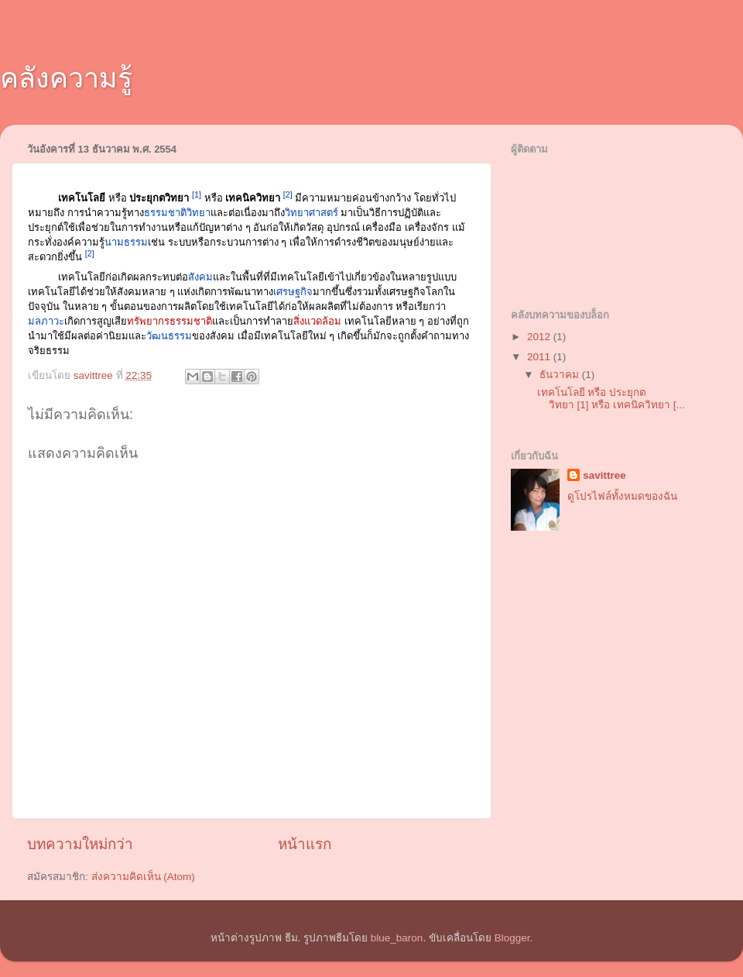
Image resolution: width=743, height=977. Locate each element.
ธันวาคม (560, 374)
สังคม (200, 277)
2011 (540, 357)
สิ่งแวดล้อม (317, 321)
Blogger (512, 938)
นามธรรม (126, 242)
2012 (540, 336)
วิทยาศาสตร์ (311, 212)
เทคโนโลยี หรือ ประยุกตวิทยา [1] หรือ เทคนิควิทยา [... (611, 399)
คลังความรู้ (66, 78)
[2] (288, 194)
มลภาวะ (46, 321)
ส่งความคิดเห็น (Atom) (143, 876)
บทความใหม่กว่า (80, 844)
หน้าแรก (304, 844)
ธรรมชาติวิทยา (177, 212)
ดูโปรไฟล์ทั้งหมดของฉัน (622, 496)
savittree (604, 475)
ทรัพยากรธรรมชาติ (169, 321)
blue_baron (397, 938)
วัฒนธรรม (169, 336)
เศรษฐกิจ (293, 292)
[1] (196, 194)
